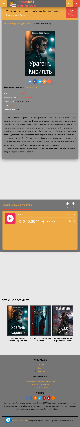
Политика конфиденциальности (40, 381)
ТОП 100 (40, 364)
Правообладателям (40, 384)
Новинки (41, 371)
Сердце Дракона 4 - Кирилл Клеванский (63, 339)
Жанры (41, 368)
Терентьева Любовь (19, 93)
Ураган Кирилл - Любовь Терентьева (18, 339)
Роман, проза (31, 87)
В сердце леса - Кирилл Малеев (40, 339)
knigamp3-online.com (20, 421)
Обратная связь (41, 387)
